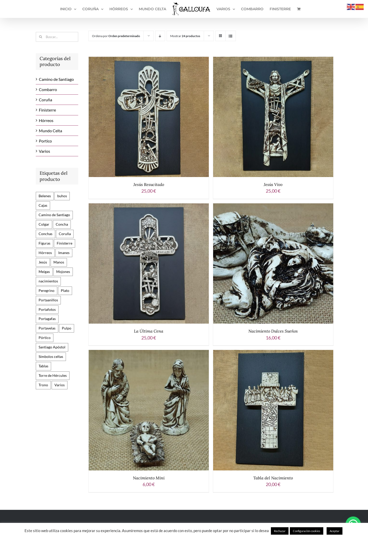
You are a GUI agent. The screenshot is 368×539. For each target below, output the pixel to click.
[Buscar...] (57, 37)
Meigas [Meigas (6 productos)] (44, 271)
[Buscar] (40, 37)
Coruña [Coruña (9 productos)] (65, 234)
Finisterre (47, 109)
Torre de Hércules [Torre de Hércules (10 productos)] (53, 375)
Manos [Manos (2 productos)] (58, 262)
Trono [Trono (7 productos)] (43, 385)
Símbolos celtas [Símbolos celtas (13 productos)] (51, 356)
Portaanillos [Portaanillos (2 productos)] (48, 300)
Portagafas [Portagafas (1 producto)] (47, 318)
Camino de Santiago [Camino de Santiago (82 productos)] (54, 215)
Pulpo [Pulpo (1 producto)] (66, 328)
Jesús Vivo (273, 184)
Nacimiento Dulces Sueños (273, 331)
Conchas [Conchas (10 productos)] (45, 234)
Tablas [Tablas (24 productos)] (43, 366)
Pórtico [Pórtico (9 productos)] (45, 337)
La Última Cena (148, 331)
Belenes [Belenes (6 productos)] (45, 196)
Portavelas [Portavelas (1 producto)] (47, 328)
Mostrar (185, 36)
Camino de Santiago (56, 79)
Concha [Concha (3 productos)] (62, 224)
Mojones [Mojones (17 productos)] (63, 271)
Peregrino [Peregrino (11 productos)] (46, 290)
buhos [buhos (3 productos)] (62, 196)
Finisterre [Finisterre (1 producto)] (64, 243)
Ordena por (116, 36)
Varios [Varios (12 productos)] (59, 385)
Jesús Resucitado (148, 184)
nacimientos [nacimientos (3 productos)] (48, 281)
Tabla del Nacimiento (273, 477)
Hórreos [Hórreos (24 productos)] (45, 252)
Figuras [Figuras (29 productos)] (44, 243)
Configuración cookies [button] (306, 531)
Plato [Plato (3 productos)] (65, 290)
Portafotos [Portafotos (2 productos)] (47, 309)
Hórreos (46, 120)
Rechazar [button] (279, 531)
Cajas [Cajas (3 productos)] (43, 205)
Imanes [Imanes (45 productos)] (64, 252)
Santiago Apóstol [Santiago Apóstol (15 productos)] (52, 347)
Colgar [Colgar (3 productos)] (44, 224)
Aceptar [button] (334, 531)
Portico (45, 140)
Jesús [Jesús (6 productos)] (43, 262)
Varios (44, 151)
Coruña (45, 99)
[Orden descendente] (160, 36)
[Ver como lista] (231, 36)
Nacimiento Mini (149, 477)
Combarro (48, 89)
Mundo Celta (50, 130)
